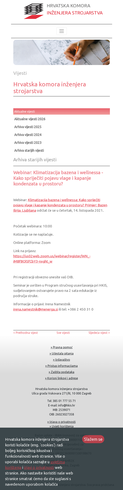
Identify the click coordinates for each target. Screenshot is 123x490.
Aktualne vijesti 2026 (29, 119)
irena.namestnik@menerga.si (35, 309)
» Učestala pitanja (62, 353)
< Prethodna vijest (25, 332)
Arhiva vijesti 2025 (27, 127)
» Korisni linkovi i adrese (61, 378)
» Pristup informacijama (61, 366)
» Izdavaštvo (61, 359)
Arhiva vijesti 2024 (27, 135)
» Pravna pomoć (61, 347)
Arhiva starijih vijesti (29, 150)
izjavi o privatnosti (39, 467)
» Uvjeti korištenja (62, 426)
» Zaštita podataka (61, 372)
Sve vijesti (63, 332)
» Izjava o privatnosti (61, 422)
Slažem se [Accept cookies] (93, 439)
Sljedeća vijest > (99, 332)
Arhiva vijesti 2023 (27, 142)
